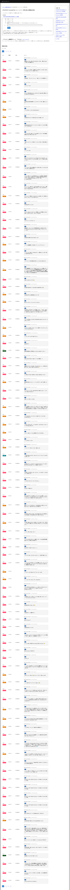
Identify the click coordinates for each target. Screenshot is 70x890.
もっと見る (57, 38)
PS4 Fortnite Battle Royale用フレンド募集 (11, 16)
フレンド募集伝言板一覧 (6, 7)
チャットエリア (26, 39)
